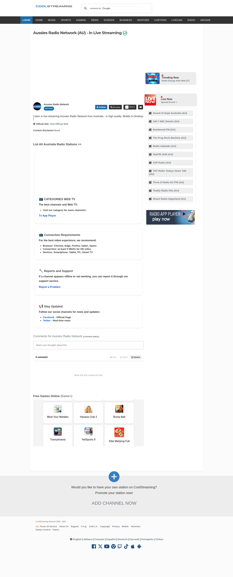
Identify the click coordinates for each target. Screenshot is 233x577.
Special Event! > (169, 102)
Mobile (125, 526)
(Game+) (66, 396)
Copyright (105, 526)
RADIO (191, 20)
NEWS (94, 20)
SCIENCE (109, 20)
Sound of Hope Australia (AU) (169, 113)
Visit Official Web (59, 124)
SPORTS (66, 20)
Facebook (48, 317)
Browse (116, 107)
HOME (39, 20)
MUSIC (52, 20)
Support (75, 526)
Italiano (88, 539)
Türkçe (159, 539)
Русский (134, 539)
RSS (37, 526)
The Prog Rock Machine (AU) (169, 137)
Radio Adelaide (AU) (164, 146)
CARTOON (160, 20)
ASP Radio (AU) (161, 162)
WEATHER (143, 20)
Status (56, 529)
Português (147, 539)
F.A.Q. (84, 526)
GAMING (81, 20)
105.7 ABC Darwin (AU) (165, 121)
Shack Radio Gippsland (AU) (169, 198)
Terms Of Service (48, 526)
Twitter (47, 320)
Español (111, 539)
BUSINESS (126, 20)
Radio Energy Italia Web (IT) (175, 80)
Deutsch (122, 539)
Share (130, 107)
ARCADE (205, 20)
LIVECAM (177, 20)
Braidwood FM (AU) (163, 129)
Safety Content (43, 529)
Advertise (135, 526)
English (77, 539)
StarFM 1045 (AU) (162, 154)
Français (99, 539)
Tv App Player (47, 215)
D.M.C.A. (93, 526)
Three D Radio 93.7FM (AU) (168, 182)
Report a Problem (49, 287)
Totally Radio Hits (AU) (165, 190)
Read (57, 130)
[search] (116, 8)
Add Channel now (114, 503)
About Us (64, 526)
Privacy (116, 526)
